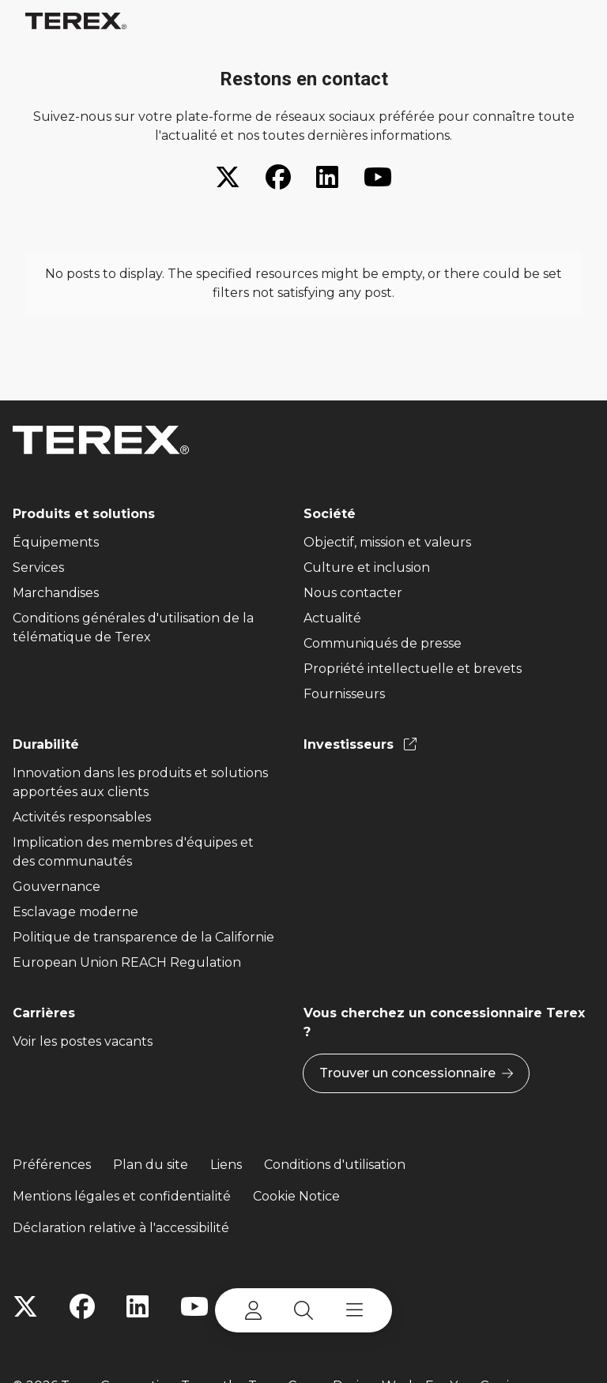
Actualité (332, 618)
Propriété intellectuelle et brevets (413, 668)
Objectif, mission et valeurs (387, 542)
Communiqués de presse (383, 643)
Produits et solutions (84, 513)
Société (330, 513)
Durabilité (46, 744)
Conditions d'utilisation (334, 1164)
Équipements (56, 542)
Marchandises (56, 592)
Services (38, 567)
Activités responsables (82, 817)
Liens (226, 1164)
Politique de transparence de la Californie (143, 937)
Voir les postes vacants (83, 1041)
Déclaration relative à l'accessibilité (121, 1227)
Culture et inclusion (367, 567)
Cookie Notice (296, 1196)
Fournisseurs (344, 693)
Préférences (52, 1164)
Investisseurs (360, 744)
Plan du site (150, 1164)
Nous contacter (353, 592)
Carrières (44, 1012)
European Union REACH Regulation (127, 962)
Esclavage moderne (75, 911)
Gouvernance (56, 886)
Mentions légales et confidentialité (122, 1196)
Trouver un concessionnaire (416, 1073)
